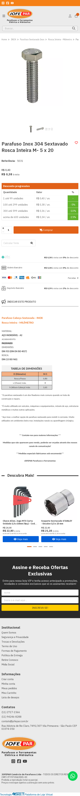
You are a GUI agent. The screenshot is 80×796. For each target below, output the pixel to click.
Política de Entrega (12, 655)
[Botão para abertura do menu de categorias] (3, 15)
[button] (40, 257)
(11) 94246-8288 (12, 716)
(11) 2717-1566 (11, 712)
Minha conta (8, 683)
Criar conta (8, 679)
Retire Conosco (10, 659)
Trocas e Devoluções (13, 641)
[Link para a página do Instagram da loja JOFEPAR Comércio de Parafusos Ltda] (3, 3)
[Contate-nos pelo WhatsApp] (73, 776)
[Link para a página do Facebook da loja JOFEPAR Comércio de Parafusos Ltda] (7, 3)
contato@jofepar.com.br (15, 721)
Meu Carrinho (9, 692)
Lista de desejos (10, 697)
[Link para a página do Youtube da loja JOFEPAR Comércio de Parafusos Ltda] (12, 3)
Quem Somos (9, 632)
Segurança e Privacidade (15, 637)
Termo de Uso (9, 646)
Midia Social (8, 664)
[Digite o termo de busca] (36, 28)
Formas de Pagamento (14, 650)
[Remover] (3, 232)
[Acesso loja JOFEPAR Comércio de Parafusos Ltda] (70, 15)
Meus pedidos (9, 688)
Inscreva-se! (40, 607)
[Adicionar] (3, 228)
